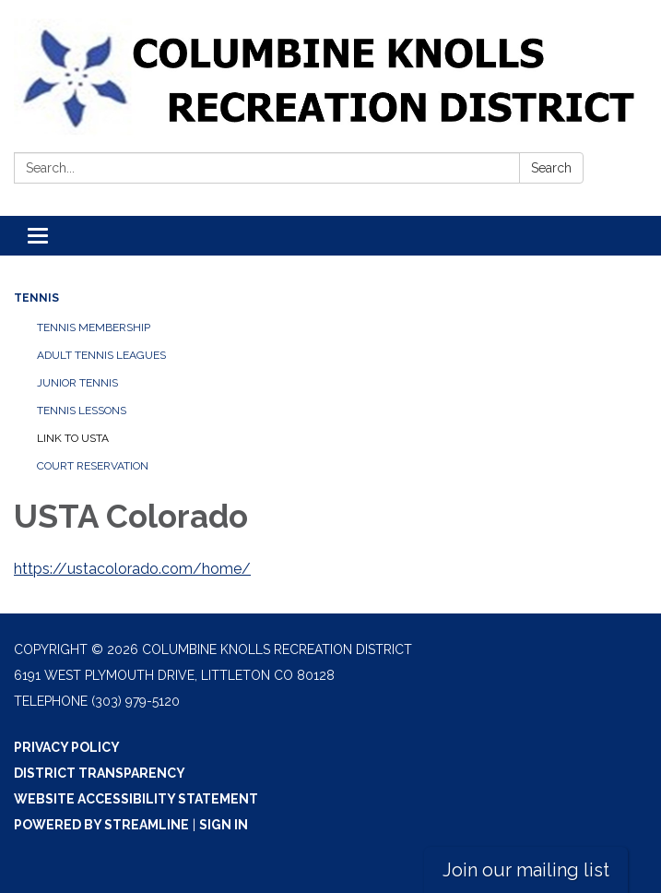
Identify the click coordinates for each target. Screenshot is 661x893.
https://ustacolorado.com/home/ (132, 568)
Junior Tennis (77, 382)
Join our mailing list (526, 870)
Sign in (223, 824)
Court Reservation (92, 465)
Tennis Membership (93, 327)
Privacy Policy (67, 747)
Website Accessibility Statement (136, 799)
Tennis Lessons (81, 410)
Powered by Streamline (101, 824)
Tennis (36, 298)
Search (551, 168)
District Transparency (99, 773)
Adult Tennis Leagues (101, 355)
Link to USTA (73, 438)
